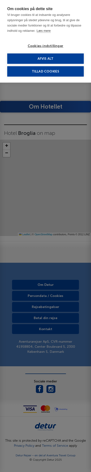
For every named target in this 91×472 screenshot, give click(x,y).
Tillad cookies (45, 71)
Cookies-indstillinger (45, 46)
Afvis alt (46, 59)
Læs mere (44, 31)
